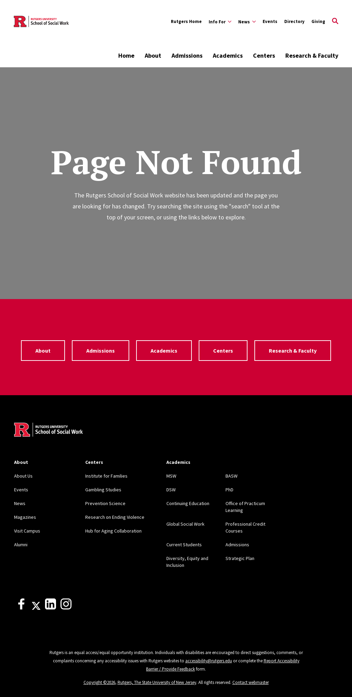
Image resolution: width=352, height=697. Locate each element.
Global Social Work (185, 524)
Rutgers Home (186, 21)
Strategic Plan (240, 558)
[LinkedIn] (50, 608)
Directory (294, 21)
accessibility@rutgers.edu (208, 661)
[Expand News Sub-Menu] (247, 22)
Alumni (21, 544)
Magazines (25, 517)
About (153, 55)
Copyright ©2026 (99, 682)
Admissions (187, 55)
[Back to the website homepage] (41, 21)
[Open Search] (335, 21)
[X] (36, 608)
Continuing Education (187, 503)
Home (126, 55)
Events (270, 21)
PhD (229, 490)
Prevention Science (105, 503)
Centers (264, 55)
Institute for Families (106, 476)
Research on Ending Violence (114, 517)
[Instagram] (66, 608)
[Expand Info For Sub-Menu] (220, 22)
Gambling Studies (103, 490)
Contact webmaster (250, 682)
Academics (228, 55)
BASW (232, 476)
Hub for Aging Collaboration (113, 531)
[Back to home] (48, 430)
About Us (23, 476)
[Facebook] (21, 608)
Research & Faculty (311, 55)
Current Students (184, 544)
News (19, 503)
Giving (318, 21)
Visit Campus (27, 531)
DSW (171, 490)
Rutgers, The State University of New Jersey (157, 682)
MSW (171, 476)
